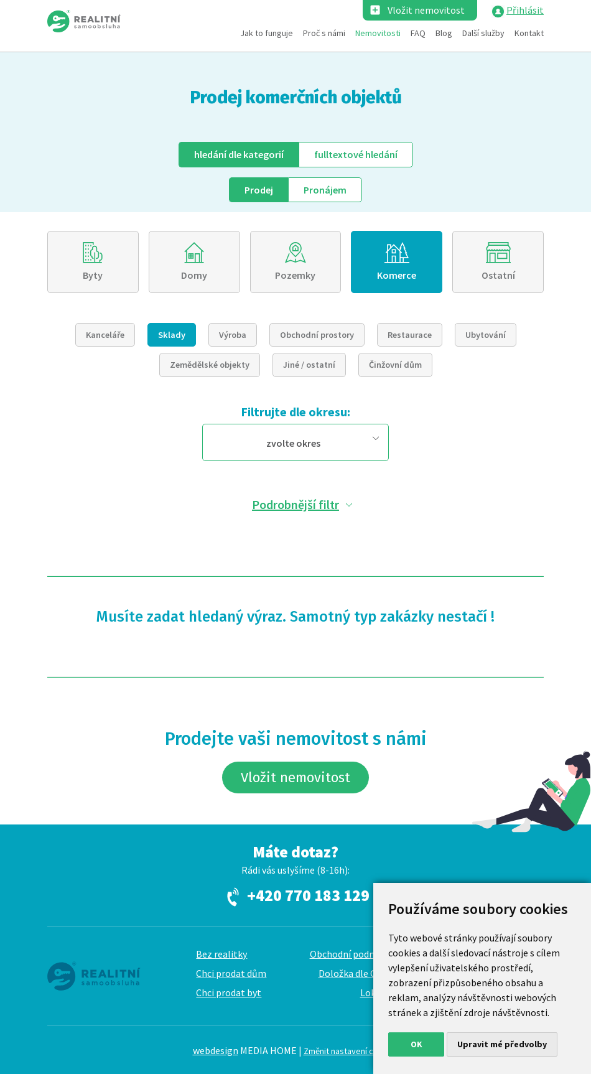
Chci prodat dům (231, 973)
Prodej (258, 190)
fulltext (356, 154)
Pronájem (325, 190)
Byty (93, 275)
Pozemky (295, 275)
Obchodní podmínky (352, 954)
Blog (443, 33)
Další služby (483, 33)
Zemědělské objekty (209, 364)
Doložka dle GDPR (357, 973)
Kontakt (529, 33)
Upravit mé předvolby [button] (502, 1044)
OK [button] (416, 1044)
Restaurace (410, 334)
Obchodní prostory (317, 334)
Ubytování (485, 334)
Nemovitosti (378, 33)
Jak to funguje (266, 33)
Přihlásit (525, 10)
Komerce (396, 275)
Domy (194, 275)
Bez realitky (221, 954)
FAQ (418, 33)
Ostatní (498, 275)
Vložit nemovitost (426, 10)
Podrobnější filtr (295, 504)
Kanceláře (105, 334)
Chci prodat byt (228, 992)
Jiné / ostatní (309, 364)
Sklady (171, 334)
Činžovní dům (395, 364)
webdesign (215, 1050)
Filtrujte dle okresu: (295, 411)
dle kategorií (239, 154)
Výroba (232, 334)
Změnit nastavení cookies (351, 1051)
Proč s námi (324, 33)
